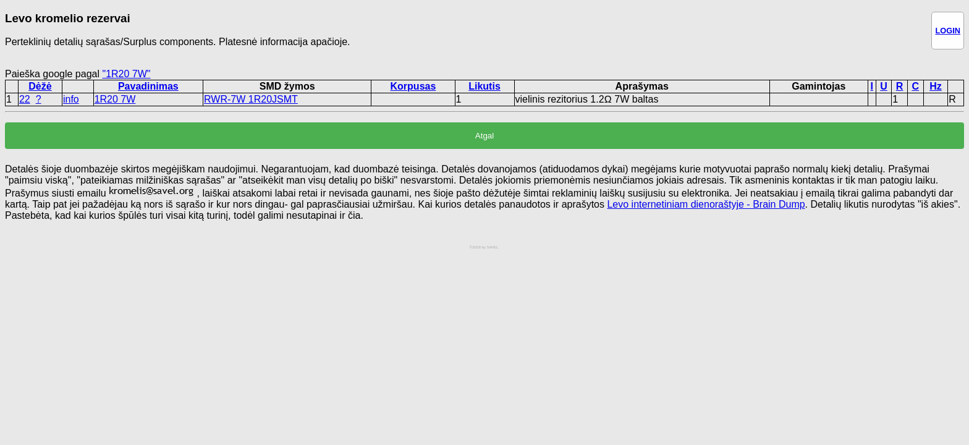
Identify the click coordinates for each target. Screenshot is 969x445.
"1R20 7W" (126, 74)
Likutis (484, 86)
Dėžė (39, 86)
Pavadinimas (148, 86)
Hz (935, 86)
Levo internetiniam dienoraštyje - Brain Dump (706, 204)
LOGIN (947, 30)
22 (24, 99)
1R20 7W (115, 99)
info (71, 99)
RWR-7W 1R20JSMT (251, 99)
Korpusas (413, 86)
